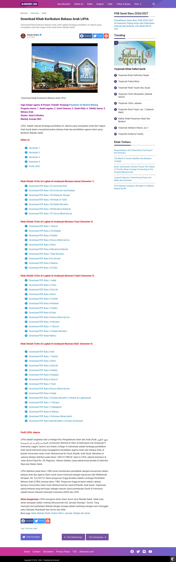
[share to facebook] (85, 35)
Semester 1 (35, 148)
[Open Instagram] (144, 551)
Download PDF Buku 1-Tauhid (43, 356)
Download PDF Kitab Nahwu (42, 335)
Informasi (28, 528)
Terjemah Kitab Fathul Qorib (129, 69)
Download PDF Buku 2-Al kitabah (45, 231)
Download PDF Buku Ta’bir (41, 351)
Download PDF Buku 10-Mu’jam (44, 322)
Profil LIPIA (34, 166)
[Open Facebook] (132, 551)
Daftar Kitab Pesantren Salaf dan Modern (134, 120)
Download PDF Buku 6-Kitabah (44, 303)
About (27, 551)
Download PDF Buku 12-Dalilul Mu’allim (48, 331)
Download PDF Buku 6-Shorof (43, 379)
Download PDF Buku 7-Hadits (43, 308)
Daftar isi (78, 4)
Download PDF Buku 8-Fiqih (42, 312)
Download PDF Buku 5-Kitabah (44, 374)
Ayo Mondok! (63, 4)
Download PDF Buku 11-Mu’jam (44, 402)
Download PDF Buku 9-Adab (42, 393)
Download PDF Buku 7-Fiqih (42, 384)
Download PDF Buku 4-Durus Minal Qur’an (49, 240)
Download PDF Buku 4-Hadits (43, 370)
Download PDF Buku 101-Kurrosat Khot (48, 186)
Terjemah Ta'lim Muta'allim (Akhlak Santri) (135, 95)
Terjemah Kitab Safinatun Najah (133, 75)
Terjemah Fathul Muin (128, 81)
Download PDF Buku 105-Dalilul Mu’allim (48, 204)
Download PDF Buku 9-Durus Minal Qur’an (49, 317)
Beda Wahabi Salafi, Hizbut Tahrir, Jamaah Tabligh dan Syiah (60, 513)
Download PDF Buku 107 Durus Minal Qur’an (50, 213)
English (100, 4)
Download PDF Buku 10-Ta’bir (43, 267)
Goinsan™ (56, 560)
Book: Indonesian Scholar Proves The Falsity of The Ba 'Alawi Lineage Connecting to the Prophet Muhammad (134, 169)
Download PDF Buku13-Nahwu (44, 411)
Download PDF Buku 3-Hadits (43, 235)
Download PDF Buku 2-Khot (42, 361)
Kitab (89, 4)
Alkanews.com (86, 551)
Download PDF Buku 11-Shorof (44, 326)
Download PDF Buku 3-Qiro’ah (43, 289)
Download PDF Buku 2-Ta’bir (42, 285)
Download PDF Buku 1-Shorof (43, 226)
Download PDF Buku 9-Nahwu (43, 263)
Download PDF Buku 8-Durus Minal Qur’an (49, 388)
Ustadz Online (34, 35)
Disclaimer (48, 551)
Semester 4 (34, 161)
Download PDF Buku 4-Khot (42, 294)
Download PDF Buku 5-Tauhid (43, 298)
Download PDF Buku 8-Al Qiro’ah (44, 258)
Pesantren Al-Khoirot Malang (83, 105)
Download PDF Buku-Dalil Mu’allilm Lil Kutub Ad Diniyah (56, 421)
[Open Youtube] (150, 551)
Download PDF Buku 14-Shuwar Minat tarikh (50, 416)
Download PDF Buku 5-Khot (42, 244)
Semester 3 (34, 157)
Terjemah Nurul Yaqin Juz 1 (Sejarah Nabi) (136, 111)
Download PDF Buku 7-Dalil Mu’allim (46, 254)
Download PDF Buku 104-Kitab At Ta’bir (48, 199)
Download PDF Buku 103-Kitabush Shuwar (49, 195)
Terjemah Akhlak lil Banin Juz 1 (133, 128)
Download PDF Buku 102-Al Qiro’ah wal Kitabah (52, 190)
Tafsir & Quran (123, 4)
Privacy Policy (63, 551)
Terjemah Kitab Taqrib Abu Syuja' (134, 87)
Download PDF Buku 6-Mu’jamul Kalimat (48, 249)
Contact (36, 551)
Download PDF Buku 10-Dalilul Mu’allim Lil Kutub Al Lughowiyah (60, 398)
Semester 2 (34, 152)
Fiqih (110, 4)
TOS (74, 551)
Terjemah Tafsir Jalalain (130, 103)
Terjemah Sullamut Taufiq (130, 134)
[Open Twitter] (138, 551)
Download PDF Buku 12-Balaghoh (45, 407)
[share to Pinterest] (106, 35)
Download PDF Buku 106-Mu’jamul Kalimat (50, 209)
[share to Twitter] (98, 35)
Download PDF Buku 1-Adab (42, 280)
